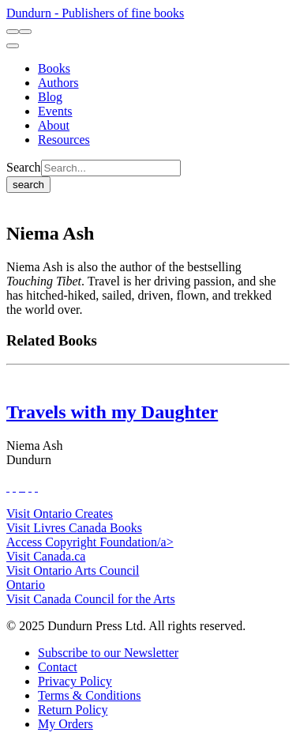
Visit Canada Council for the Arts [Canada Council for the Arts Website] (90, 599)
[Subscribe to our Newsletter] (108, 652)
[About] (53, 125)
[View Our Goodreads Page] (36, 486)
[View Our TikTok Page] (20, 486)
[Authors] (58, 82)
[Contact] (57, 667)
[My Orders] (65, 724)
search (28, 185)
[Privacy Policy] (75, 681)
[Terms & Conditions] (89, 695)
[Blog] (50, 97)
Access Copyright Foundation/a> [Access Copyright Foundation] (90, 542)
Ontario (25, 584)
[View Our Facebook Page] (7, 486)
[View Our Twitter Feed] (14, 486)
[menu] (12, 45)
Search (23, 167)
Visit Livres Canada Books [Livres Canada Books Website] (74, 527)
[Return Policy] (72, 709)
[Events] (55, 111)
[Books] (54, 68)
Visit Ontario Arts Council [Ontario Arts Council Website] (72, 570)
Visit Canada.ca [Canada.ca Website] (45, 556)
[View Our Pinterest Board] (30, 486)
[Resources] (64, 139)
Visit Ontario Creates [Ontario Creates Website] (59, 513)
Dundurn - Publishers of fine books (95, 13)
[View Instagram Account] (23, 486)
